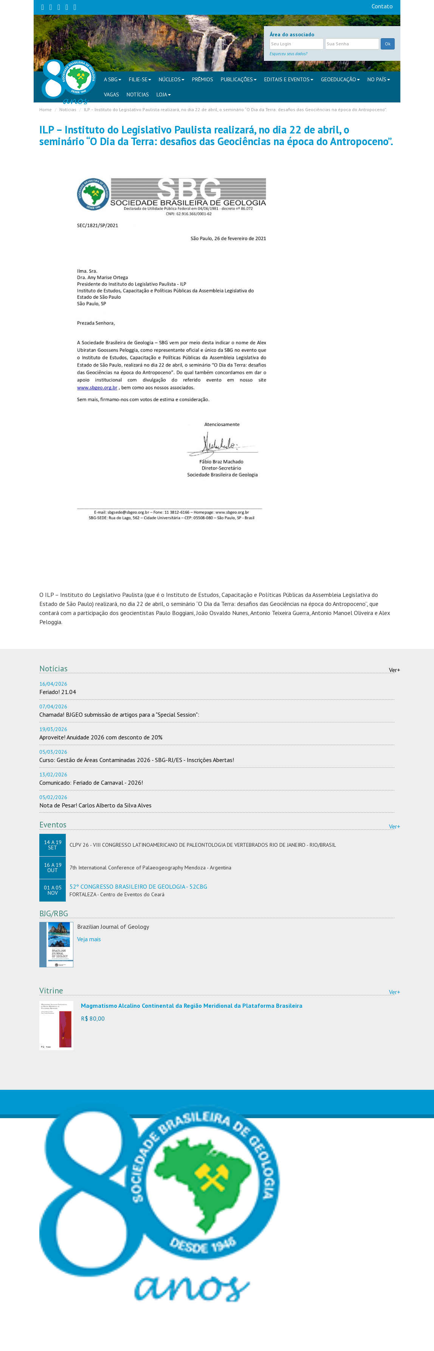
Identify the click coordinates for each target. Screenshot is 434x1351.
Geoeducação (340, 79)
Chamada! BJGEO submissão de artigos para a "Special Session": (119, 714)
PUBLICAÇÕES (239, 79)
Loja (164, 94)
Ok (388, 43)
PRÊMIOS (202, 79)
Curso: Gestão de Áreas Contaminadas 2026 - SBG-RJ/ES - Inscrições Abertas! (136, 760)
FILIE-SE (140, 79)
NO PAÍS (378, 79)
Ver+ (394, 670)
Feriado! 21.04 (57, 692)
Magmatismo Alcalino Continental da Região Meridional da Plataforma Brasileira (191, 1005)
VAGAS (111, 94)
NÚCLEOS (171, 79)
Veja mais (89, 939)
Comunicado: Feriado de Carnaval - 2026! (91, 782)
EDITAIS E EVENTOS (288, 79)
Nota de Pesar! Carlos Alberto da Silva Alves (95, 805)
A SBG (112, 79)
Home (45, 109)
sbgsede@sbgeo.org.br (165, 1339)
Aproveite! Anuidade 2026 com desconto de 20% (101, 737)
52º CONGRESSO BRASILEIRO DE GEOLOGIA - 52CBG (138, 886)
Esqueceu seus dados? (288, 53)
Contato (382, 6)
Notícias (138, 94)
